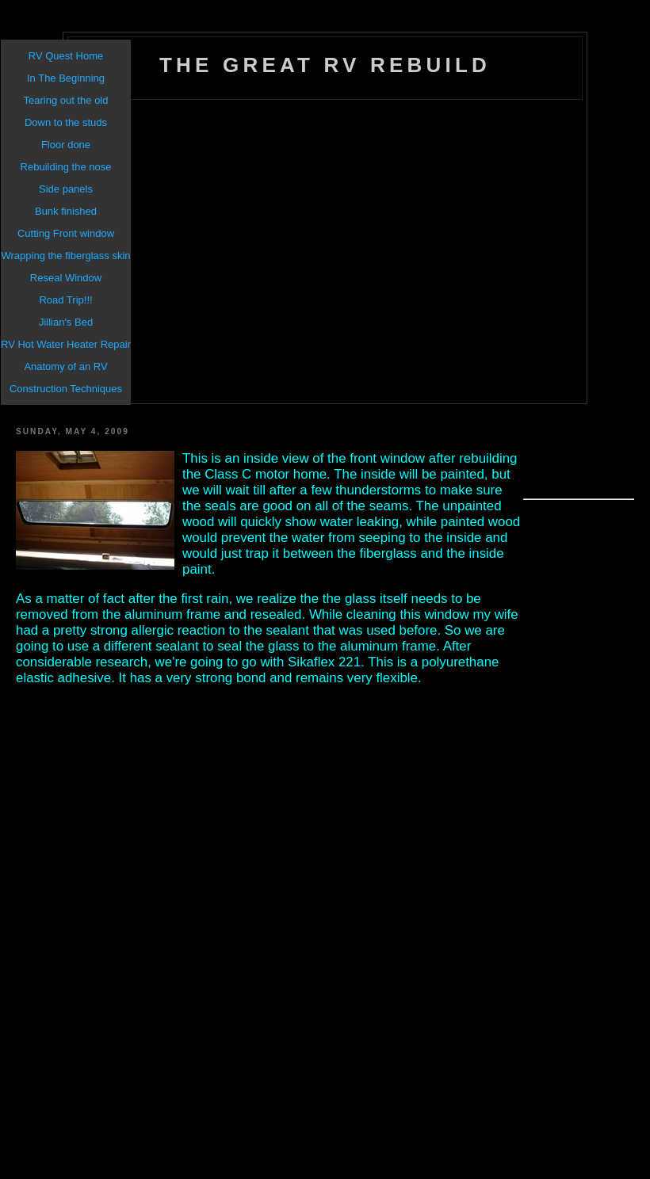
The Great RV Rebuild (325, 65)
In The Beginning (66, 78)
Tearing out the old (66, 100)
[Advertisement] (195, 252)
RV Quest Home (66, 56)
